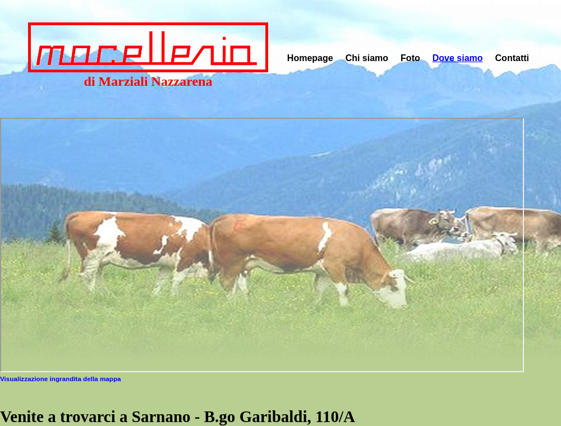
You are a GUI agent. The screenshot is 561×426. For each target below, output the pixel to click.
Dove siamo (458, 58)
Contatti (512, 58)
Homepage (310, 58)
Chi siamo (367, 58)
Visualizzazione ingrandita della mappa (60, 378)
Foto (410, 58)
